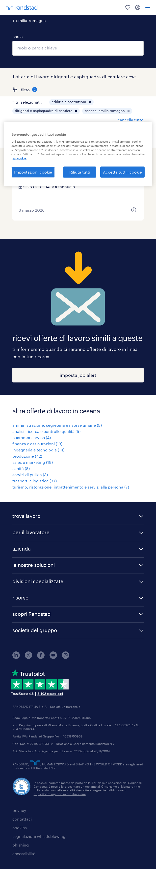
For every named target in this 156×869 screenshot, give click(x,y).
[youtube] (53, 657)
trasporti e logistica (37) (34, 480)
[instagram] (65, 657)
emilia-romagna (31, 20)
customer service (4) (31, 437)
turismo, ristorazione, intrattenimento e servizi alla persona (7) (70, 487)
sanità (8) (21, 468)
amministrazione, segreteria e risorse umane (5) (57, 425)
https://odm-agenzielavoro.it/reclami (60, 794)
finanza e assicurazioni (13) (37, 443)
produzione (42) (27, 456)
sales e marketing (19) (32, 462)
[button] (89, 102)
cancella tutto (131, 119)
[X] (28, 657)
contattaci (22, 819)
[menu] (147, 7)
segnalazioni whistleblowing (38, 836)
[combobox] (78, 48)
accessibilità (23, 853)
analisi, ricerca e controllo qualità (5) (46, 431)
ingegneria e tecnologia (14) (38, 449)
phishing (20, 845)
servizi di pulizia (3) (30, 474)
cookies (19, 827)
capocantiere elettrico (45, 160)
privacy (19, 810)
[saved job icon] (133, 160)
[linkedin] (16, 657)
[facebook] (41, 657)
